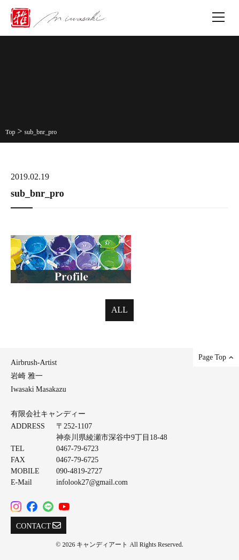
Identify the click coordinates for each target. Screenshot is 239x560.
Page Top (216, 357)
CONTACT (38, 525)
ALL (119, 309)
